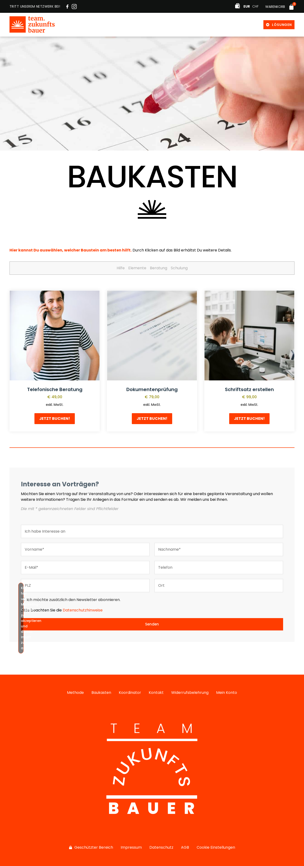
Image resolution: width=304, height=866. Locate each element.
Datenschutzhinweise (83, 610)
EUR (246, 6)
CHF (255, 6)
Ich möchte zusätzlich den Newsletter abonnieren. (73, 599)
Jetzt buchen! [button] (54, 418)
